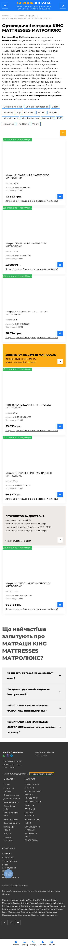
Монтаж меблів (11, 802)
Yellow (35, 124)
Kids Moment (10, 118)
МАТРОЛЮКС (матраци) (23, 15)
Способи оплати (11, 795)
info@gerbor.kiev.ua (44, 752)
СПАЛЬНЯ (30, 809)
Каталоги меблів (11, 823)
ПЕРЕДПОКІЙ (31, 798)
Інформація (8, 857)
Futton (41, 112)
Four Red (29, 112)
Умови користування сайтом (9, 868)
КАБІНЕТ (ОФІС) (32, 819)
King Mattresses (30, 118)
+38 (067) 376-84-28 (13, 752)
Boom (55, 106)
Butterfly (8, 112)
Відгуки (7, 833)
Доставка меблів (11, 798)
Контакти (6, 854)
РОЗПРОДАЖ (31, 840)
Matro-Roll (48, 118)
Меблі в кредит (10, 819)
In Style (53, 112)
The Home (23, 124)
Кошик (6, 784)
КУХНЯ (28, 823)
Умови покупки (9, 861)
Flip (18, 112)
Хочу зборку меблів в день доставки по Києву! (31, 200)
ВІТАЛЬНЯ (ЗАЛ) (33, 801)
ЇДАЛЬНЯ (29, 805)
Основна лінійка (12, 106)
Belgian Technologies (37, 106)
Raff (59, 118)
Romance (8, 124)
